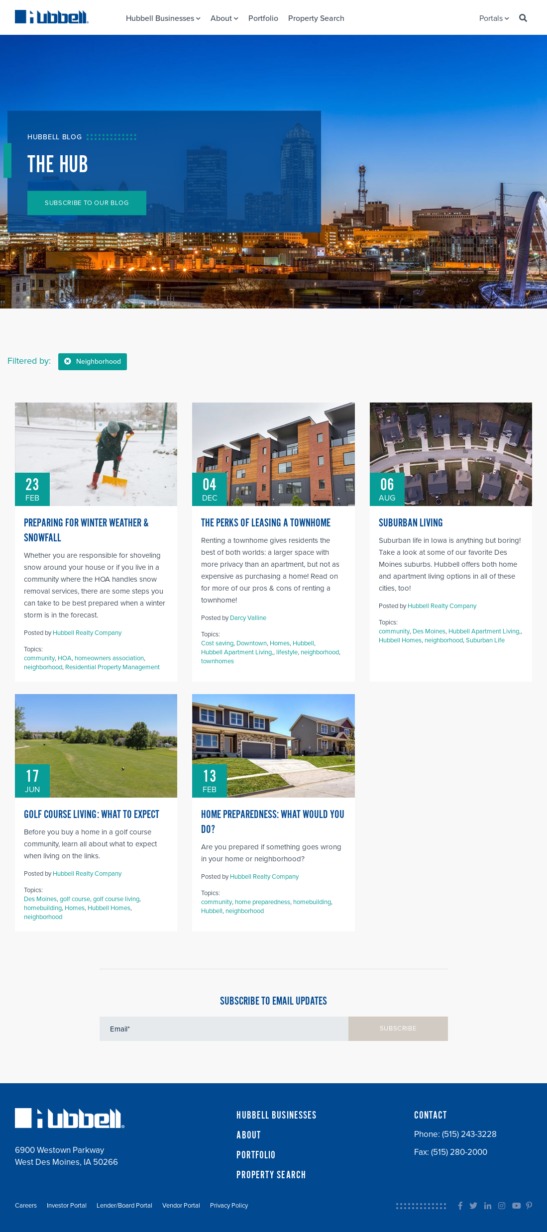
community (39, 658)
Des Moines (429, 631)
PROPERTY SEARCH (271, 1175)
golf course (75, 899)
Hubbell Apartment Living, (237, 652)
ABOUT (248, 1135)
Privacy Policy (229, 1206)
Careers (26, 1206)
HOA (65, 658)
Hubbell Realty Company (87, 633)
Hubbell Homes (400, 640)
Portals (494, 18)
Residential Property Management (112, 667)
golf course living (116, 899)
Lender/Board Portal (124, 1206)
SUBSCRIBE (398, 1028)
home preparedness (262, 902)
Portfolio (263, 18)
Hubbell (303, 643)
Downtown (251, 643)
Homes (280, 643)
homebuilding (43, 908)
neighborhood (43, 667)
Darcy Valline (248, 618)
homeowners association (109, 658)
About (224, 18)
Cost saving (217, 643)
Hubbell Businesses (163, 18)
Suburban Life (485, 640)
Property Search (316, 18)
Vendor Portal (181, 1206)
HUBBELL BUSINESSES (276, 1115)
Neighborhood (92, 361)
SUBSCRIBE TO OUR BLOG (87, 203)
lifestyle (287, 652)
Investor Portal (67, 1206)
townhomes (217, 661)
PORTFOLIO (256, 1155)
